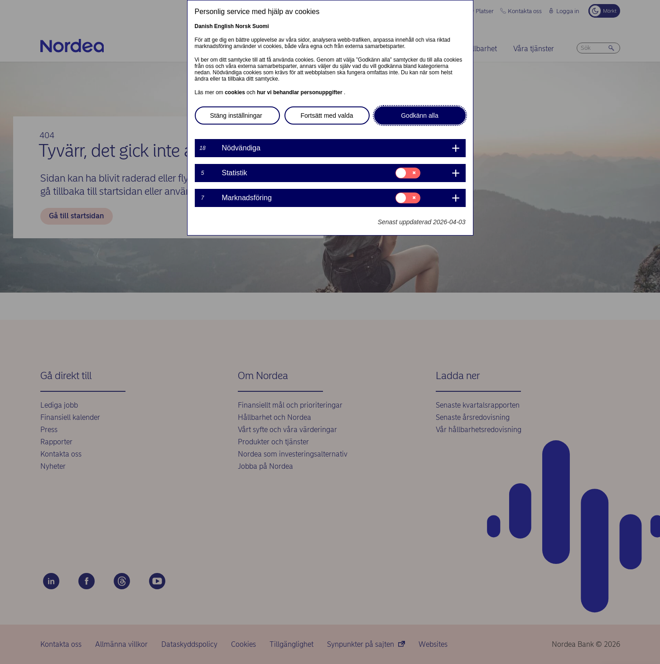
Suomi (260, 26)
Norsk (243, 26)
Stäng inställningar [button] (236, 115)
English (224, 26)
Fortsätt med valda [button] (327, 115)
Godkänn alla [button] (419, 115)
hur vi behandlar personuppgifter (300, 92)
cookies (235, 92)
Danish (204, 26)
